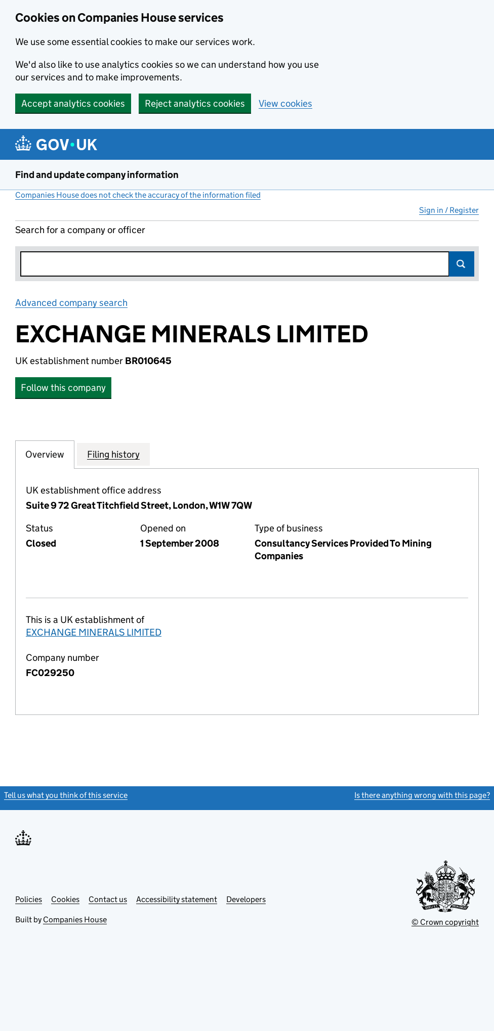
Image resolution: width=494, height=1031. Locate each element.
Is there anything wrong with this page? (422, 795)
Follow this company (63, 387)
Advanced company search (71, 302)
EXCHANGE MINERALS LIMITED (93, 632)
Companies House (75, 919)
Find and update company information (97, 175)
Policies (28, 899)
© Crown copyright (445, 922)
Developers (246, 899)
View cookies (285, 103)
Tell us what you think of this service (66, 795)
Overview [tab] (44, 454)
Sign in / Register (449, 210)
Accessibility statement (176, 899)
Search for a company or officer (80, 230)
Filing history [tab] (113, 454)
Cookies (65, 899)
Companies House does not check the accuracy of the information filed (138, 195)
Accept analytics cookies (73, 103)
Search (461, 264)
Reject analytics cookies (195, 103)
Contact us (108, 899)
